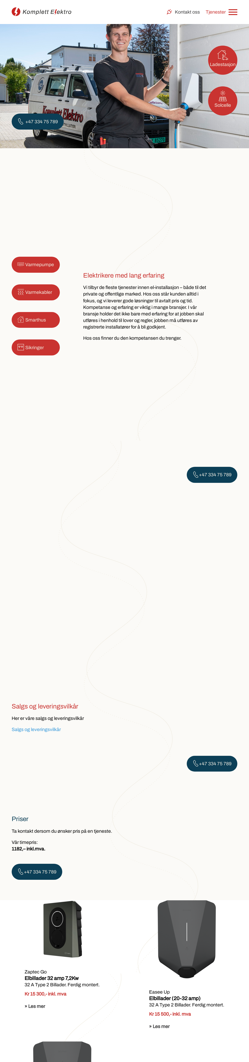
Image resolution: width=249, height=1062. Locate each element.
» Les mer (35, 1006)
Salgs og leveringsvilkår (36, 729)
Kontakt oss (183, 12)
